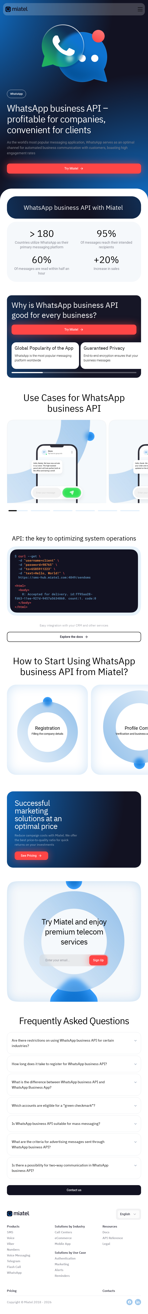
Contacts (109, 1291)
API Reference (113, 1238)
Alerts (59, 1270)
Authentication (65, 1258)
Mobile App (63, 1244)
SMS (10, 1232)
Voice (10, 1238)
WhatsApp (14, 1273)
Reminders (62, 1276)
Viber (10, 1244)
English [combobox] (125, 1214)
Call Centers (63, 1232)
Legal (106, 1244)
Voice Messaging (18, 1255)
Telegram (13, 1261)
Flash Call (14, 1267)
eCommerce (63, 1238)
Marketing (62, 1264)
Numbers (13, 1249)
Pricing (12, 1291)
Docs (106, 1232)
